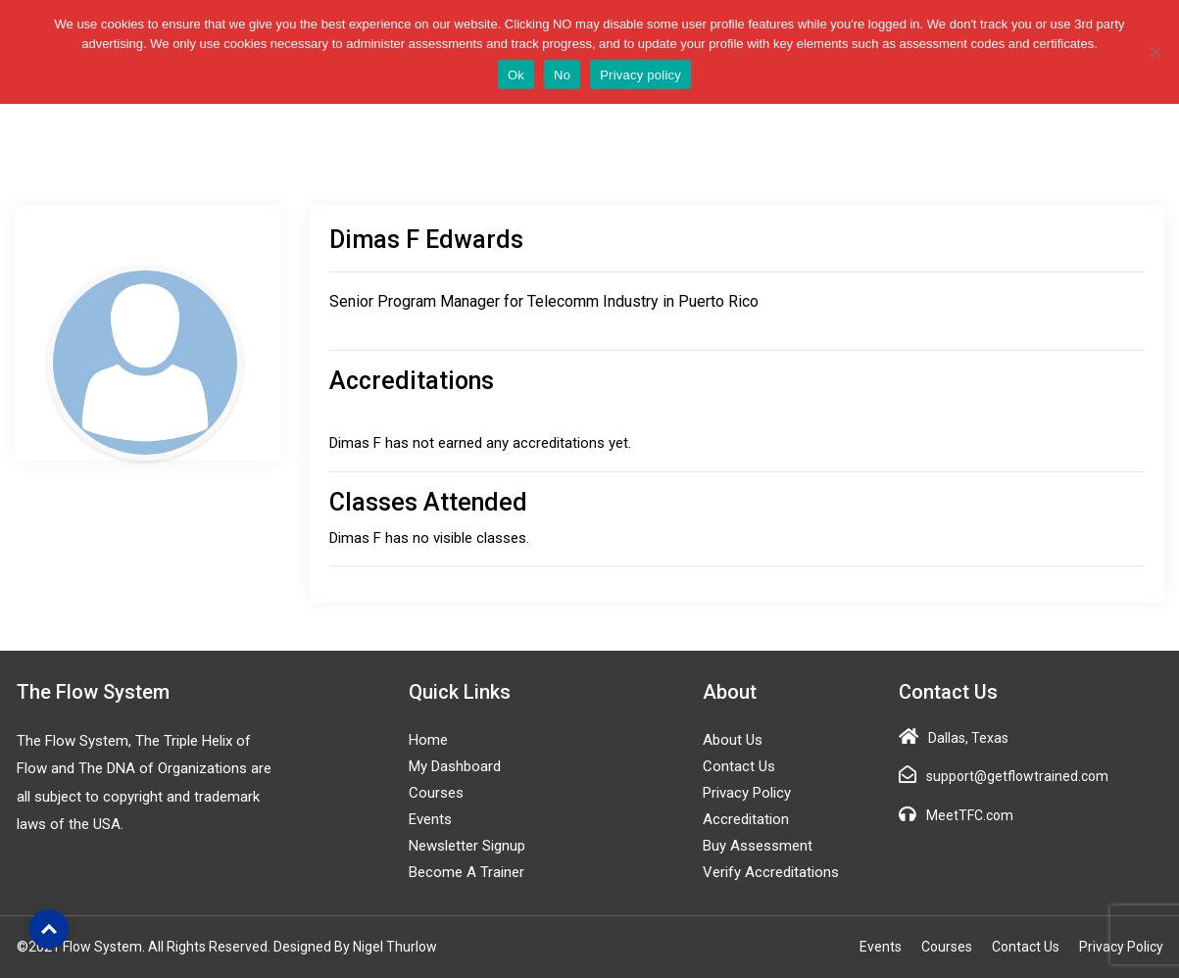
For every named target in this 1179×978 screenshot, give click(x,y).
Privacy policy (640, 75)
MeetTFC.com (969, 815)
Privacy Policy (747, 793)
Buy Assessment (757, 846)
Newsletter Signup (467, 846)
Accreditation (746, 819)
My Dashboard (455, 766)
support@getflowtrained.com (1017, 776)
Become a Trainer (466, 872)
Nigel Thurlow (395, 946)
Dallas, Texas (968, 738)
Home (428, 740)
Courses (436, 793)
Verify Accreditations (771, 872)
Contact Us (739, 766)
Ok (516, 75)
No (562, 75)
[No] (1154, 52)
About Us (732, 740)
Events (430, 819)
